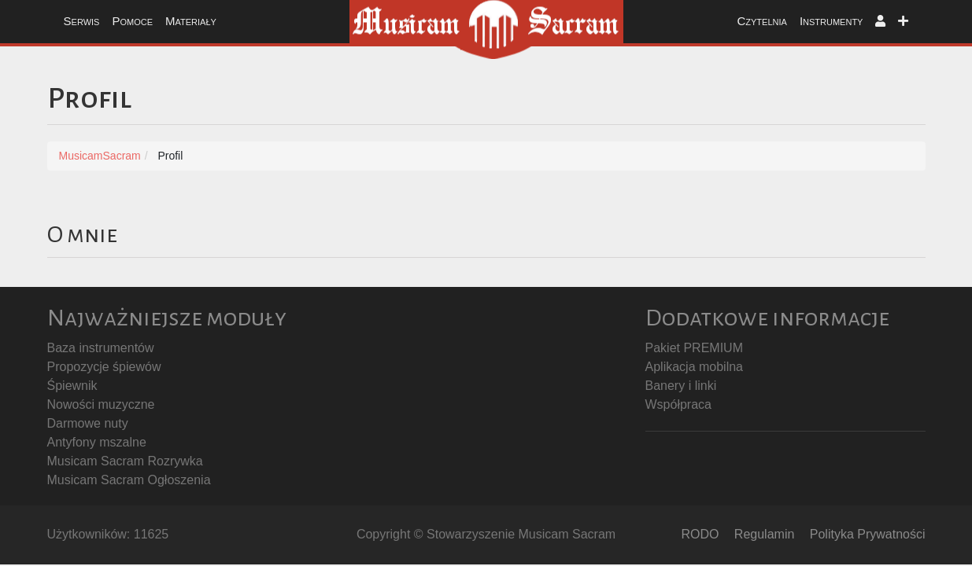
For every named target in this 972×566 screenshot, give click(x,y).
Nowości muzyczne (101, 404)
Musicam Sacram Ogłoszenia (129, 480)
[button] (880, 21)
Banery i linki (681, 385)
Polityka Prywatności (868, 534)
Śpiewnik (72, 385)
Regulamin (764, 534)
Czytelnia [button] (761, 21)
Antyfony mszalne (96, 442)
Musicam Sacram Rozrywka (125, 461)
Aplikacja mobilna (694, 366)
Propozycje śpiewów (104, 366)
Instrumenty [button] (831, 21)
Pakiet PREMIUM (694, 348)
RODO (700, 534)
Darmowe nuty (87, 423)
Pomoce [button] (132, 21)
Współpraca (678, 404)
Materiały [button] (190, 21)
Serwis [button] (82, 21)
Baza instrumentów (100, 348)
